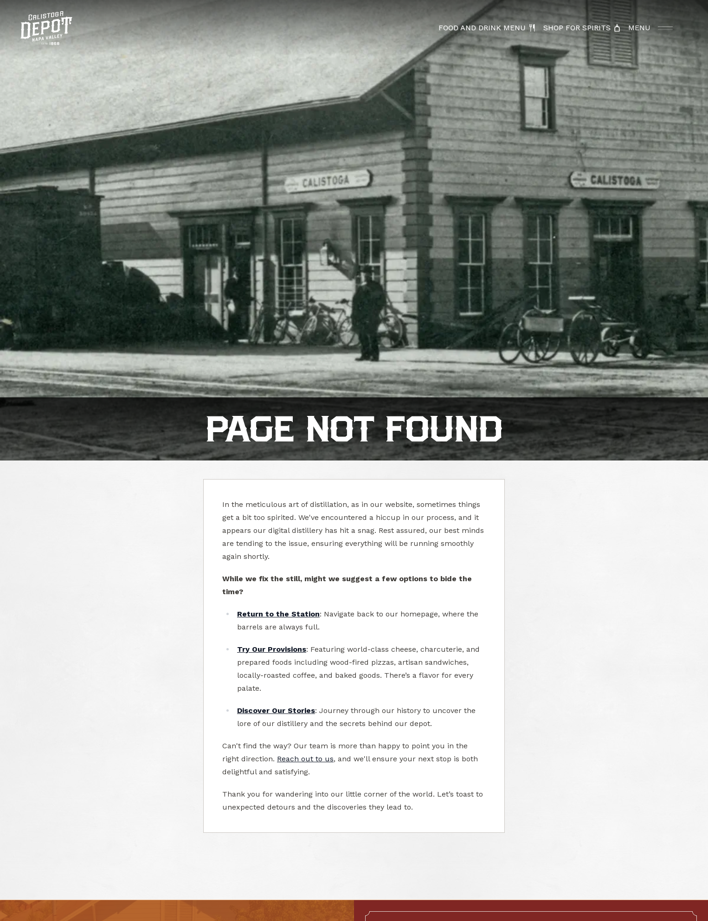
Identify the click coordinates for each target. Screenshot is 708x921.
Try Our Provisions (271, 649)
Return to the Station (278, 614)
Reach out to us (305, 758)
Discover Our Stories (276, 710)
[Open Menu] (650, 27)
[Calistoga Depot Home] (46, 28)
